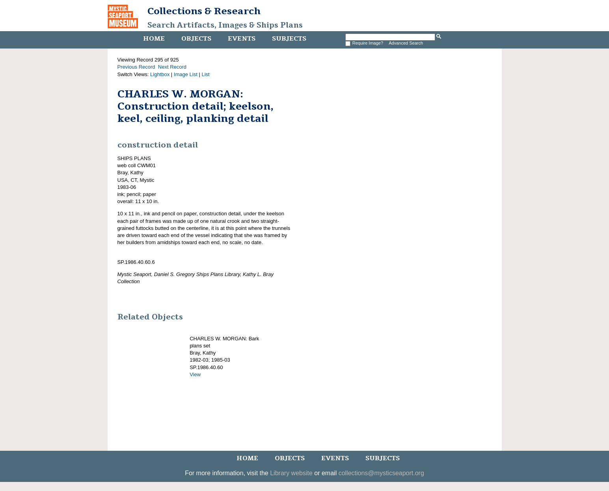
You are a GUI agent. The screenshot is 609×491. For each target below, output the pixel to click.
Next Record (172, 67)
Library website (291, 473)
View (195, 374)
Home (154, 38)
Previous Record (136, 67)
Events (241, 38)
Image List (185, 74)
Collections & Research (204, 11)
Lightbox (159, 74)
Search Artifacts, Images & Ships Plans (225, 25)
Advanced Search (406, 43)
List (205, 74)
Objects (196, 38)
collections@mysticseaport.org (381, 473)
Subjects (289, 38)
